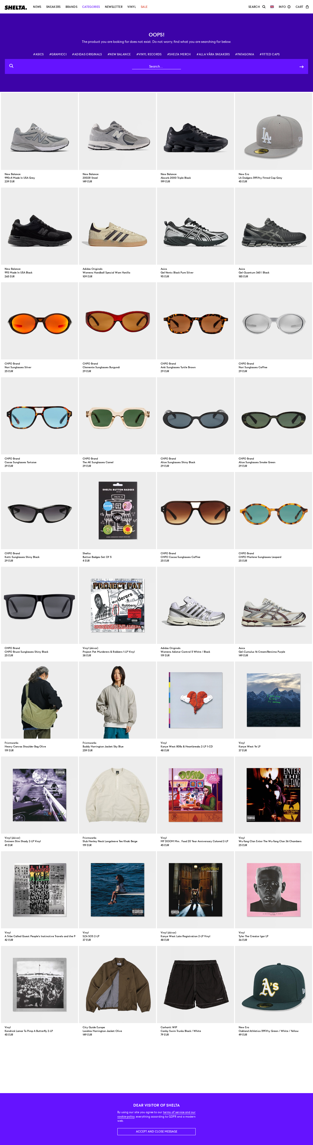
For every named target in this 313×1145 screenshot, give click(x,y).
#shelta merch (179, 54)
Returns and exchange (125, 1080)
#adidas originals (87, 54)
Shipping (115, 1089)
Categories (91, 7)
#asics (38, 54)
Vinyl (131, 7)
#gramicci (58, 54)
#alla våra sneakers (213, 54)
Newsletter (114, 7)
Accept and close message (156, 1131)
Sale (144, 7)
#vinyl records (149, 54)
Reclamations (118, 1084)
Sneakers (53, 7)
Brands (71, 7)
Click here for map (18, 1077)
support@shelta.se (131, 1064)
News (37, 7)
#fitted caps (269, 54)
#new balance (119, 54)
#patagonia (244, 54)
